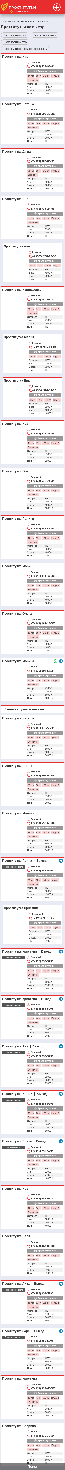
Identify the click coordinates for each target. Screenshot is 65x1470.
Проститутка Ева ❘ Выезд (22, 1046)
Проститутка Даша (16, 151)
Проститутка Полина (18, 519)
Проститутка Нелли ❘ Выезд (24, 1094)
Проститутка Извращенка (21, 290)
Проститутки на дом (15, 35)
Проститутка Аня (15, 199)
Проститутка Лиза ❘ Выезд (23, 1284)
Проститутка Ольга (17, 614)
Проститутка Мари (16, 566)
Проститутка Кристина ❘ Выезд (26, 951)
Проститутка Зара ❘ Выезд (23, 1331)
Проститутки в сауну (45, 35)
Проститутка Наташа (18, 104)
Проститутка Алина (17, 766)
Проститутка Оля (15, 471)
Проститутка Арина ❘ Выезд (24, 861)
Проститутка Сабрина (19, 1426)
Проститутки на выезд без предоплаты (25, 48)
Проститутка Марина (18, 661)
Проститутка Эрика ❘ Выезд (24, 1141)
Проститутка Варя (16, 1236)
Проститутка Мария (19, 337)
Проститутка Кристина (21, 908)
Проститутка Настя (16, 56)
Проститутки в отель (15, 41)
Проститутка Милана (18, 813)
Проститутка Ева (17, 380)
